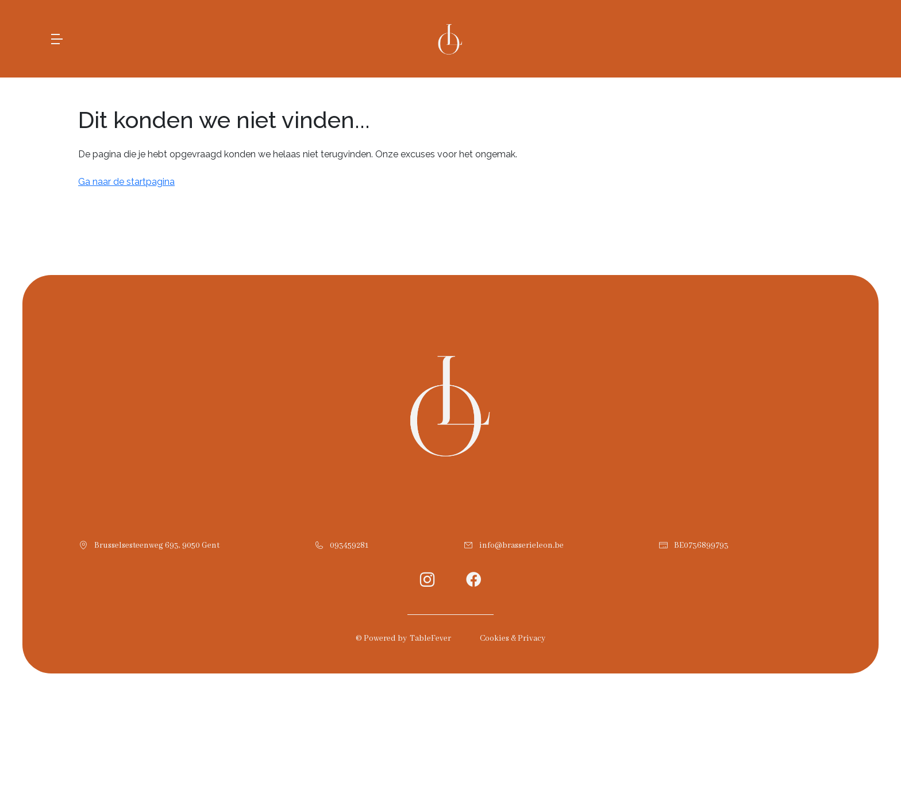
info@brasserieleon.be (521, 545)
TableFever (430, 638)
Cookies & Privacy (512, 638)
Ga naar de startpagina (126, 181)
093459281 (349, 545)
